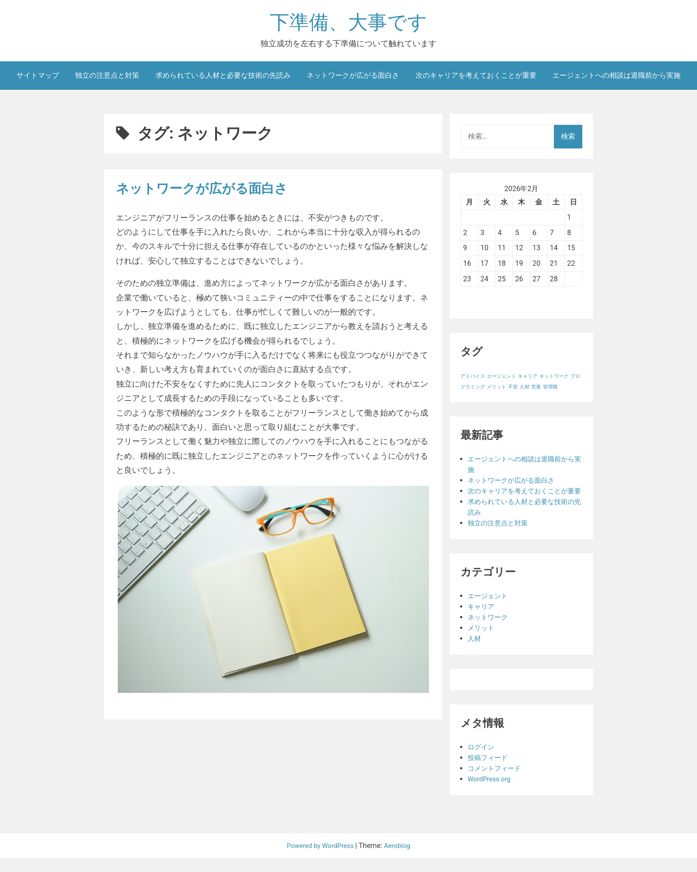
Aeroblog (400, 859)
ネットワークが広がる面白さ (353, 78)
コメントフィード (496, 782)
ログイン (482, 760)
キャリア (482, 620)
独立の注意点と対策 (107, 78)
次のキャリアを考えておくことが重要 (476, 78)
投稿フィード (489, 771)
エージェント (489, 609)
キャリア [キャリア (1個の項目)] (527, 379)
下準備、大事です (348, 23)
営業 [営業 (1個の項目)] (536, 390)
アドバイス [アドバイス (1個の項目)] (473, 379)
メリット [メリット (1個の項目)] (496, 390)
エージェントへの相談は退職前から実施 (617, 78)
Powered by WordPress (319, 859)
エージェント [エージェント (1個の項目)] (501, 379)
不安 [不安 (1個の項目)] (513, 390)
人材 (475, 652)
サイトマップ (37, 78)
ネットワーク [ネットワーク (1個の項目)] (554, 379)
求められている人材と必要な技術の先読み (223, 78)
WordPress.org (491, 792)
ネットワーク (489, 631)
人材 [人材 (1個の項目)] (524, 390)
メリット (482, 641)
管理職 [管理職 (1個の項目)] (550, 390)
